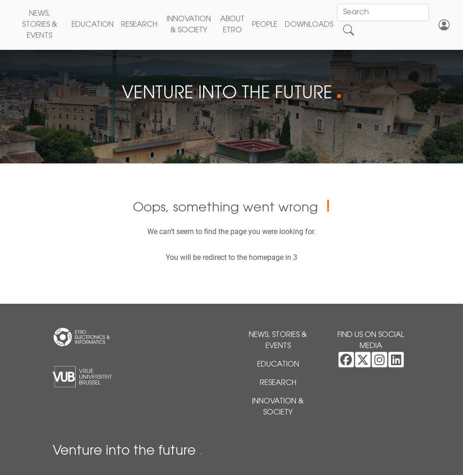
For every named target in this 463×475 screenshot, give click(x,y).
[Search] (383, 12)
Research (139, 25)
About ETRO (232, 25)
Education (93, 25)
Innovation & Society (189, 25)
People (264, 25)
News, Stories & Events (39, 25)
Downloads (309, 25)
